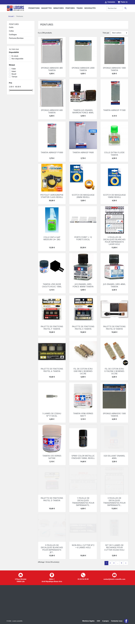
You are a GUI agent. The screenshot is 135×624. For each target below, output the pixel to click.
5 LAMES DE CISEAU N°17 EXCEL (51, 414)
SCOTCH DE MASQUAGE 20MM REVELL (83, 196)
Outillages (13, 35)
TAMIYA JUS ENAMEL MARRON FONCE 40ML (83, 111)
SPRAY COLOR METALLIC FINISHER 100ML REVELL (83, 456)
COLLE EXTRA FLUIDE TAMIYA (114, 153)
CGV (98, 621)
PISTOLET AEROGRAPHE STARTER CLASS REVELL (51, 196)
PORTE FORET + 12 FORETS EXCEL (83, 238)
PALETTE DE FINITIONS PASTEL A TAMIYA (52, 369)
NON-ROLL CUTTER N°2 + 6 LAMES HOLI (83, 546)
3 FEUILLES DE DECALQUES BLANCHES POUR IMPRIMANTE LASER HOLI (114, 241)
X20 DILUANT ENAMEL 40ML (114, 456)
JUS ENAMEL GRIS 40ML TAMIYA (114, 285)
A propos (105, 621)
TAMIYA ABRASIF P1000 (52, 152)
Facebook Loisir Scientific (126, 621)
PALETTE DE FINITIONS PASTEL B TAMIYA (114, 327)
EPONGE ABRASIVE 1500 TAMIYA (114, 414)
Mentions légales (88, 621)
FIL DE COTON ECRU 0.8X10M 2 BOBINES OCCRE (83, 371)
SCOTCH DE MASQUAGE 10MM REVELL (114, 196)
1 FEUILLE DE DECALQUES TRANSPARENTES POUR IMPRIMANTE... (83, 501)
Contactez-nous (116, 621)
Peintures (14, 24)
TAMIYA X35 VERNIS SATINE (51, 456)
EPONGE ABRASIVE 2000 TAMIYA (83, 69)
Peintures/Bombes (16, 38)
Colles (11, 31)
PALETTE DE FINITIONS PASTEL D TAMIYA (52, 499)
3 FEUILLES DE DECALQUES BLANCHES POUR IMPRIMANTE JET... (52, 549)
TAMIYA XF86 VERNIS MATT (83, 414)
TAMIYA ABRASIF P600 (83, 152)
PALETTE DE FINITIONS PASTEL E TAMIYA (83, 327)
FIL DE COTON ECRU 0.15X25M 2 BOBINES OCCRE (114, 371)
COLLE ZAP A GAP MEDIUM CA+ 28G (51, 238)
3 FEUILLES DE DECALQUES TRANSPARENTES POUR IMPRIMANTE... (114, 501)
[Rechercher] (114, 8)
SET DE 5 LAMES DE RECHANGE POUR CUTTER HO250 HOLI (114, 547)
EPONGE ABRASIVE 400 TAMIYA (52, 69)
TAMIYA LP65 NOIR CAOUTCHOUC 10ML (52, 285)
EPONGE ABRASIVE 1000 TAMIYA (114, 69)
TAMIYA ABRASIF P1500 (114, 110)
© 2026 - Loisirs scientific (14, 621)
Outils (11, 27)
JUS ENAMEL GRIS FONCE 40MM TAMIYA (83, 285)
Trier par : (106, 33)
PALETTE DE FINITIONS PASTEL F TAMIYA (52, 327)
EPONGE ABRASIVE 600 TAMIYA (52, 111)
